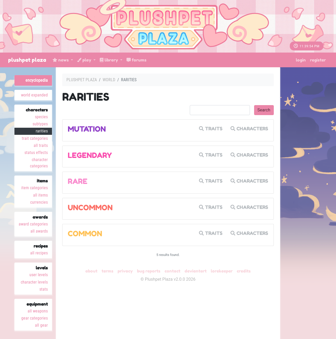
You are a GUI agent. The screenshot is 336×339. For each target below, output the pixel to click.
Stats (43, 289)
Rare (77, 181)
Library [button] (109, 60)
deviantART (196, 271)
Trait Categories (35, 138)
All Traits (41, 145)
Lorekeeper (222, 271)
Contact (172, 271)
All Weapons (38, 311)
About (91, 271)
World (109, 79)
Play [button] (84, 60)
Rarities (42, 131)
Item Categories (34, 187)
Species (41, 116)
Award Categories (33, 224)
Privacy (125, 271)
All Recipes (39, 252)
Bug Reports (148, 271)
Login (301, 60)
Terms (107, 271)
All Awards (39, 231)
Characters (249, 128)
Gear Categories (34, 318)
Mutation (87, 129)
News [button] (61, 60)
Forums (136, 60)
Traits (211, 128)
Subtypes (40, 123)
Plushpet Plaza (27, 60)
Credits (244, 271)
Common (85, 233)
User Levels (38, 274)
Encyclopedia (36, 80)
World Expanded (34, 95)
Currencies (39, 202)
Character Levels (34, 282)
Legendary (90, 155)
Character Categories (39, 162)
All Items (40, 195)
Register (318, 60)
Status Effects (36, 152)
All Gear (41, 325)
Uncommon (90, 207)
